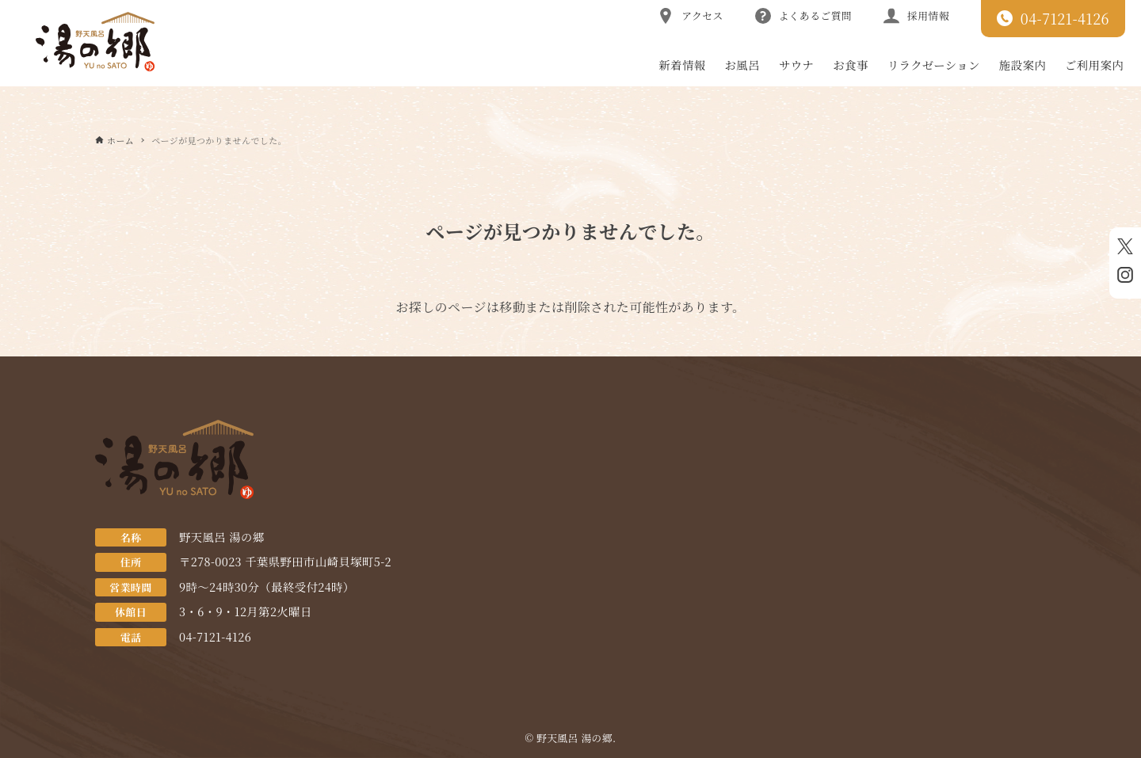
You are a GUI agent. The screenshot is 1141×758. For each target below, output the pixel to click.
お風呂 (742, 64)
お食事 (850, 64)
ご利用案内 (1094, 64)
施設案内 (1022, 64)
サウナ (796, 64)
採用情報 (916, 16)
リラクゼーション (933, 64)
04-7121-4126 (1053, 18)
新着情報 (681, 64)
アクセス (690, 16)
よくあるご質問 (803, 16)
